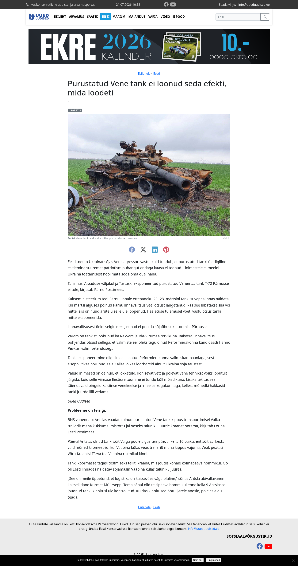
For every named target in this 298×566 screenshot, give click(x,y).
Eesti (156, 73)
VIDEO (165, 16)
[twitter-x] (143, 251)
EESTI (105, 16)
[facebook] (167, 4)
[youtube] (173, 4)
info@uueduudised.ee (254, 4)
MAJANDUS (136, 16)
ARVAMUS (76, 16)
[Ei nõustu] (293, 560)
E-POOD (179, 16)
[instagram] (166, 251)
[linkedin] (154, 251)
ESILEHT (60, 16)
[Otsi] (238, 17)
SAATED (92, 16)
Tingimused (213, 560)
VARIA (153, 16)
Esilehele (144, 73)
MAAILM (119, 16)
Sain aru (197, 560)
